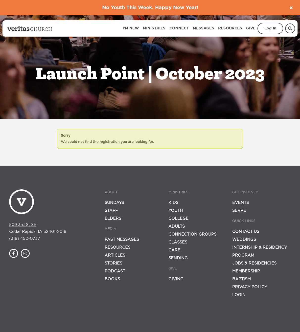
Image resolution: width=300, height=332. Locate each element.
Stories (113, 263)
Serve (239, 211)
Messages (203, 28)
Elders (113, 219)
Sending (178, 258)
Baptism (241, 279)
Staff (111, 211)
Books (112, 279)
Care (174, 250)
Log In (270, 28)
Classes (177, 242)
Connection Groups (192, 234)
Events (240, 203)
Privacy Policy (249, 287)
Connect (179, 28)
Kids (173, 203)
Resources (230, 28)
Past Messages (122, 240)
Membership (246, 271)
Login (239, 295)
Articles (115, 255)
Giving (176, 279)
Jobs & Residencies (254, 263)
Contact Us (245, 232)
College (178, 219)
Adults (176, 226)
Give (250, 28)
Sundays (114, 203)
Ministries (154, 28)
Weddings (244, 240)
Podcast (115, 271)
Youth (175, 211)
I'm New (131, 28)
